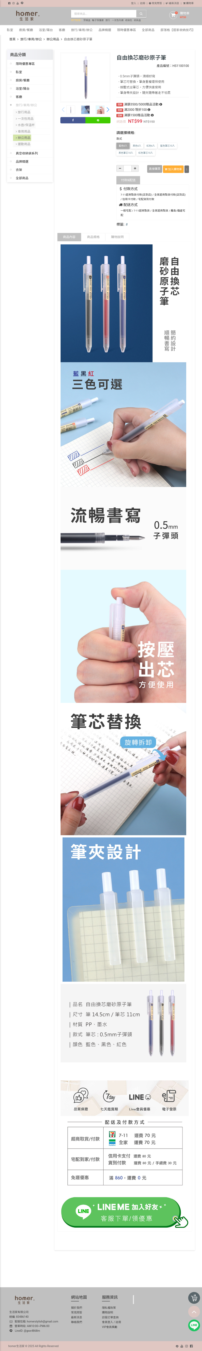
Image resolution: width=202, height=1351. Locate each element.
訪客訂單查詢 (110, 1316)
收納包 (128, 20)
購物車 (188, 3)
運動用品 (23, 141)
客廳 (19, 97)
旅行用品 (23, 112)
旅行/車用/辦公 (31, 39)
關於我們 (76, 1307)
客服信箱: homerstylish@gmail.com (33, 1320)
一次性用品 (25, 118)
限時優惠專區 (25, 64)
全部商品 (22, 175)
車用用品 (23, 130)
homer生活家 (16, 1345)
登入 (133, 3)
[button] (107, 109)
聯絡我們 (76, 1321)
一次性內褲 (117, 20)
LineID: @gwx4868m (24, 1330)
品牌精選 (22, 159)
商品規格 (93, 236)
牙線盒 (86, 20)
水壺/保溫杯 (25, 124)
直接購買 (154, 168)
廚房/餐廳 (23, 80)
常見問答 (155, 3)
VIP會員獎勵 (109, 1326)
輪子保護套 (98, 20)
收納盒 (137, 20)
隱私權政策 (109, 1307)
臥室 (19, 72)
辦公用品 (53, 39)
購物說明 (117, 236)
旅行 (107, 20)
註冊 (142, 3)
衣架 (19, 167)
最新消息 (172, 3)
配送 (128, 179)
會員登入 (107, 1321)
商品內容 (69, 236)
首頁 (12, 39)
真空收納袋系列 (27, 150)
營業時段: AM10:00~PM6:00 (30, 1325)
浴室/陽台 (23, 88)
